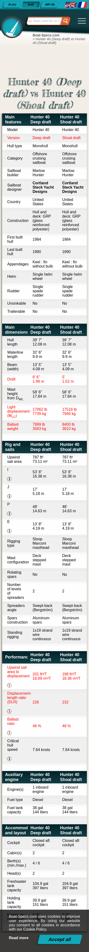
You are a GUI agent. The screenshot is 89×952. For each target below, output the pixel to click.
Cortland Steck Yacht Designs (43, 187)
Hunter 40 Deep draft (40, 119)
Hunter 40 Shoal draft (71, 119)
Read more (19, 938)
